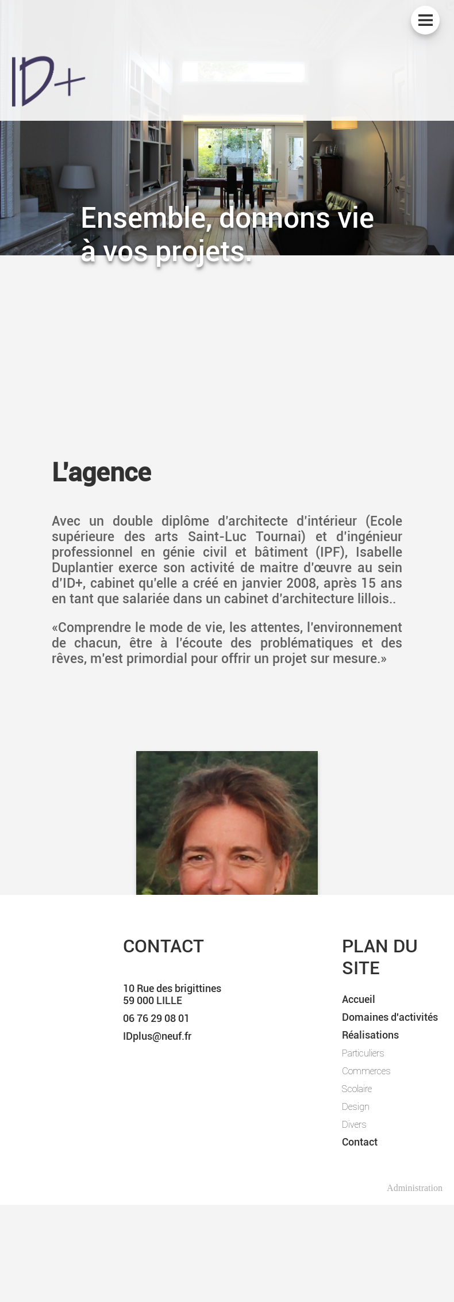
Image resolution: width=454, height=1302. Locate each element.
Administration (415, 1188)
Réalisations (370, 1035)
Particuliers (363, 1053)
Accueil (358, 999)
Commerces (366, 1071)
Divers (354, 1124)
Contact (360, 1142)
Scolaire (357, 1088)
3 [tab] (244, 146)
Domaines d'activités (390, 1017)
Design (356, 1106)
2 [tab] (227, 146)
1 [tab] (210, 146)
